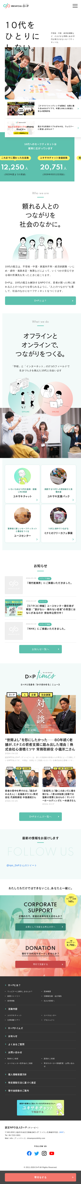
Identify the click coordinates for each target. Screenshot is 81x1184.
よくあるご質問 (16, 1044)
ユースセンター (50, 1015)
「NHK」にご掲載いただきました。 (46, 628)
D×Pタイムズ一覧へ (40, 816)
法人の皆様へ (49, 1001)
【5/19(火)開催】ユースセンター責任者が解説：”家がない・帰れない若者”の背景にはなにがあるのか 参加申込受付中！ (51, 609)
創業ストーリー (13, 996)
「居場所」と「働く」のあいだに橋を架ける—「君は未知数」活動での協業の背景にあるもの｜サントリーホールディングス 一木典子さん (59, 795)
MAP (62, 1132)
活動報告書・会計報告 (53, 996)
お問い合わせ (15, 1052)
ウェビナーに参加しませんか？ (20, 991)
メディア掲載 (44, 578)
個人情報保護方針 (17, 1074)
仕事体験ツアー (13, 1020)
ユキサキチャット (14, 1015)
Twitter (36, 1153)
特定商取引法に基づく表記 (22, 1082)
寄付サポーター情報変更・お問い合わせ (59, 1064)
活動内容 (12, 1009)
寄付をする (40, 1177)
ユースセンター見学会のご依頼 (20, 1063)
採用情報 (11, 1001)
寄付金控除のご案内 (18, 1090)
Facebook (29, 1153)
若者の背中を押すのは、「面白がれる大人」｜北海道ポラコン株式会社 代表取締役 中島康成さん (21, 794)
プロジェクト (49, 1020)
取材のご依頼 (12, 1059)
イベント (43, 601)
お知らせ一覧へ (40, 649)
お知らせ (12, 1036)
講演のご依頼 (49, 1059)
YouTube (51, 1153)
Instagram (44, 1153)
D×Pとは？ (40, 300)
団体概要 (47, 991)
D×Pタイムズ (15, 1028)
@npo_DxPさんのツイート (22, 865)
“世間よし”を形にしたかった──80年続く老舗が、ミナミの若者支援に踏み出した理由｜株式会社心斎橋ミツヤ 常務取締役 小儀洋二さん (40, 744)
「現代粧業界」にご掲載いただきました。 (49, 582)
